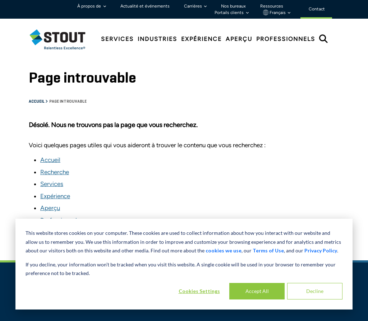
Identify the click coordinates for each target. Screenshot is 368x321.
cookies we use (224, 250)
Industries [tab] (157, 39)
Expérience (55, 196)
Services (51, 183)
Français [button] (275, 12)
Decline (314, 291)
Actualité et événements (145, 6)
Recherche (54, 172)
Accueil (37, 101)
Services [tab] (117, 39)
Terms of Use (268, 250)
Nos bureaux (233, 6)
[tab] (63, 39)
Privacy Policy (320, 250)
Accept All (257, 291)
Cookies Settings (199, 291)
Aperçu (50, 207)
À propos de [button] (89, 6)
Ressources (271, 6)
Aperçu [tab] (239, 39)
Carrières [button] (193, 6)
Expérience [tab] (201, 39)
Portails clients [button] (230, 12)
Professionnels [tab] (285, 39)
